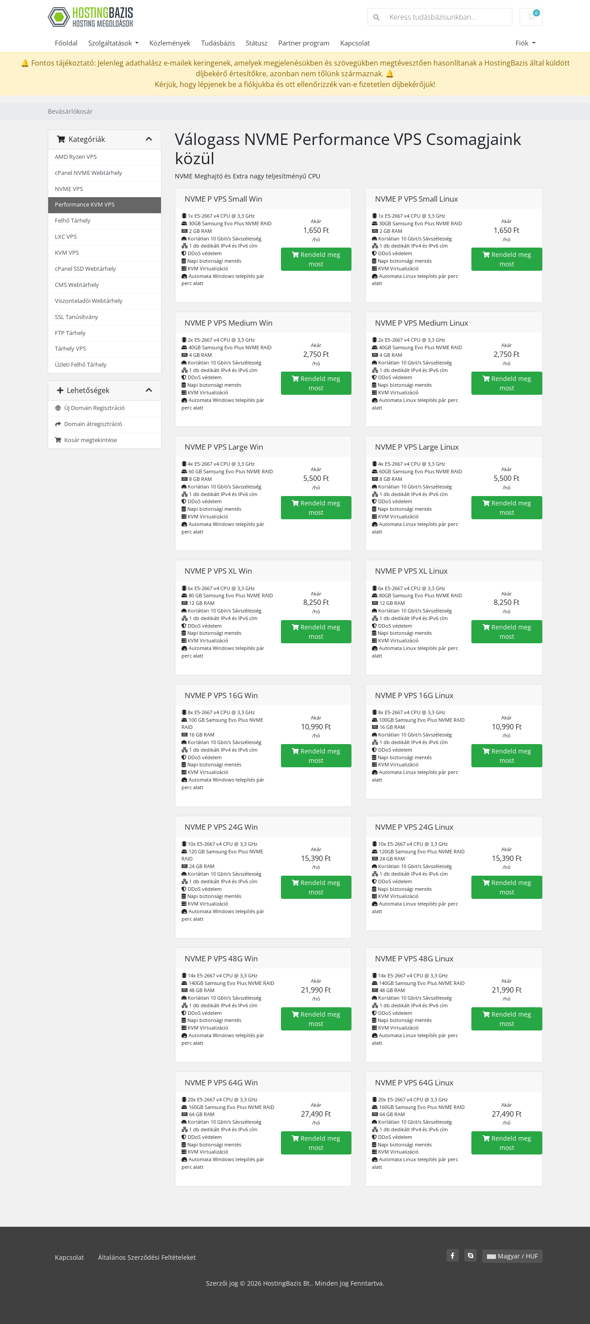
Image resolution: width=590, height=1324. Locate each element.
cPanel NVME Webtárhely (88, 173)
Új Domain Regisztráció (90, 408)
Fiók (523, 42)
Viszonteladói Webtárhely (89, 301)
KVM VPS (67, 253)
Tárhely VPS (70, 348)
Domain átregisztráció (89, 424)
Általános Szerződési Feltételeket (147, 1257)
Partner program (304, 42)
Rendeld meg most (316, 259)
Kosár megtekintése (86, 440)
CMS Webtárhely (77, 285)
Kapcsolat (355, 42)
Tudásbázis (218, 42)
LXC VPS (66, 236)
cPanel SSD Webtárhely (85, 269)
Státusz (257, 42)
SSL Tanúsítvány (76, 317)
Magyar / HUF (512, 1256)
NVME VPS (69, 189)
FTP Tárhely (70, 333)
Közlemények (169, 42)
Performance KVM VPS (85, 204)
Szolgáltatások (111, 42)
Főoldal (66, 42)
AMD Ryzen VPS (76, 157)
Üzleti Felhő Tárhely (81, 364)
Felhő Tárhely (73, 220)
